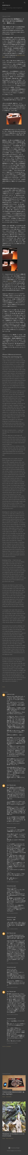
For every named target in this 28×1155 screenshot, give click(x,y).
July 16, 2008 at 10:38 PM (12, 1014)
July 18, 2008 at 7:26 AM (12, 1043)
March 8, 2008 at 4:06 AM (12, 881)
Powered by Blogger (14, 1148)
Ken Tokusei (10, 785)
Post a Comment (6, 1046)
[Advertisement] (14, 1060)
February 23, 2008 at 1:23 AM (13, 823)
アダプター (10, 281)
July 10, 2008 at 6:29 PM (12, 913)
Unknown (9, 694)
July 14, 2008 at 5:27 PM (12, 987)
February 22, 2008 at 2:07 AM (13, 780)
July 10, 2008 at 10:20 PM (12, 963)
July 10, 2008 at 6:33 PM (12, 928)
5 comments (8, 1096)
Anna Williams (18, 1150)
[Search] (25, 2)
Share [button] (3, 686)
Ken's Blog (6, 5)
